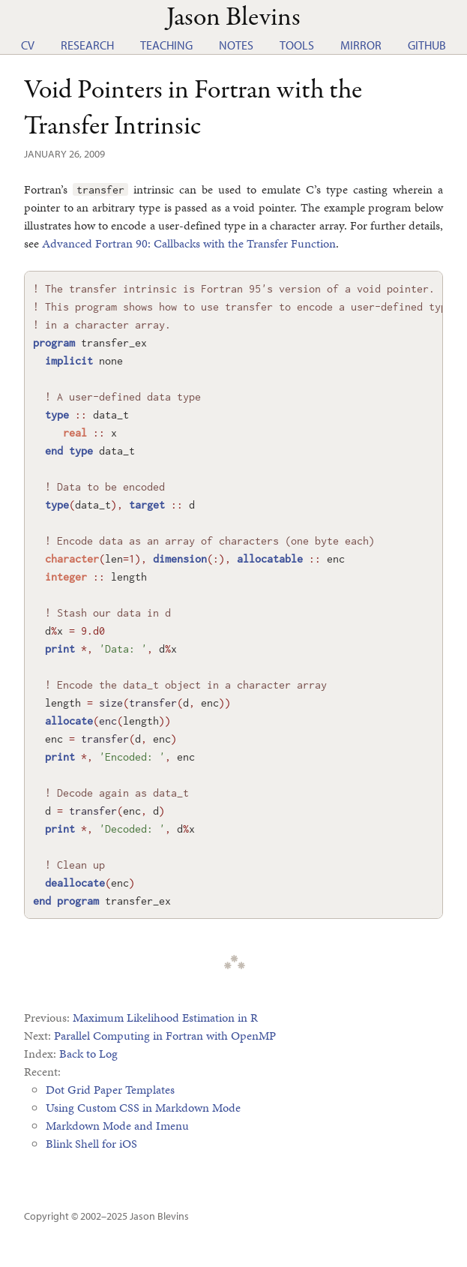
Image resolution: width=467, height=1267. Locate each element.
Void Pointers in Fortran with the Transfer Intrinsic (193, 108)
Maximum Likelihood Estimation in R (165, 1017)
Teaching (166, 45)
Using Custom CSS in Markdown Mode (143, 1107)
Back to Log (88, 1053)
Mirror (361, 45)
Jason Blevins (159, 1216)
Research (87, 45)
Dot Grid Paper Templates (110, 1089)
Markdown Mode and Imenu (117, 1125)
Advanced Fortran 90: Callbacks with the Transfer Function (189, 243)
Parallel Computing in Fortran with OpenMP (165, 1035)
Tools (297, 45)
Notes (236, 45)
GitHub (427, 45)
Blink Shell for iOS (91, 1143)
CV (27, 45)
